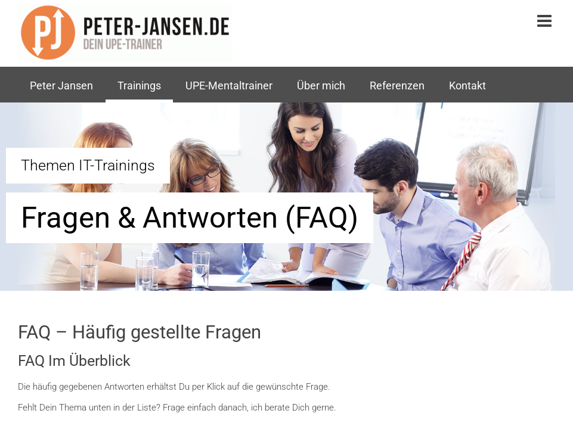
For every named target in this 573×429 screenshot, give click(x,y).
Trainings (139, 85)
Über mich (321, 85)
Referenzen (397, 85)
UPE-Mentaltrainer (228, 85)
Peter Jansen (61, 85)
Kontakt (467, 85)
